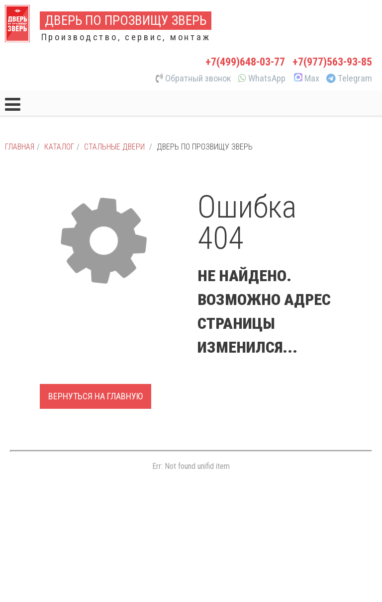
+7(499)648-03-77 (245, 62)
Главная (19, 146)
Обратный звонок (193, 78)
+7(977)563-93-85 (332, 62)
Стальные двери (114, 146)
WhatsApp (262, 78)
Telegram (349, 78)
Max (305, 78)
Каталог (59, 146)
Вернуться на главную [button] (95, 396)
